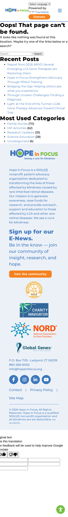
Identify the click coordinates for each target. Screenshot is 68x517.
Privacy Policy (41, 390)
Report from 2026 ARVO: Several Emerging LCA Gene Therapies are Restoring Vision (32, 69)
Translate (38, 12)
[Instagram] (24, 379)
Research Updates (20, 132)
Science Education (21, 137)
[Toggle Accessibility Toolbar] (60, 509)
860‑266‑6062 (19, 364)
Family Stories (17, 123)
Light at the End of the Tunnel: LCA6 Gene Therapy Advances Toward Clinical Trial (36, 108)
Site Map (16, 398)
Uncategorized (18, 141)
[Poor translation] (13, 455)
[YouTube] (46, 379)
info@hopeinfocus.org (25, 369)
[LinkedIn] (35, 379)
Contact (15, 390)
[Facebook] (13, 379)
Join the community (30, 274)
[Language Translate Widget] (39, 4)
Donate (39, 17)
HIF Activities (16, 128)
